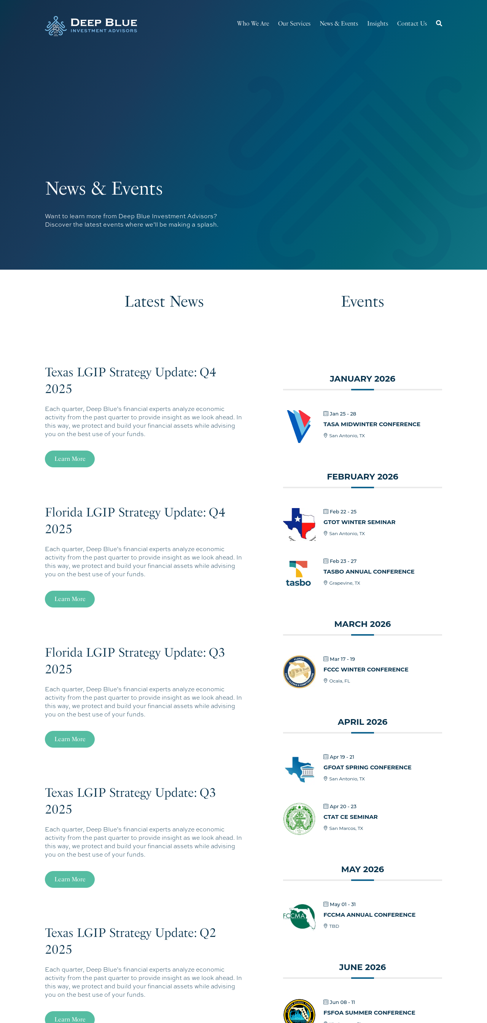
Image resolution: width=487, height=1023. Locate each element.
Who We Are (253, 23)
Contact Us (412, 23)
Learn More (70, 458)
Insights (377, 23)
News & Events (339, 23)
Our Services (294, 23)
